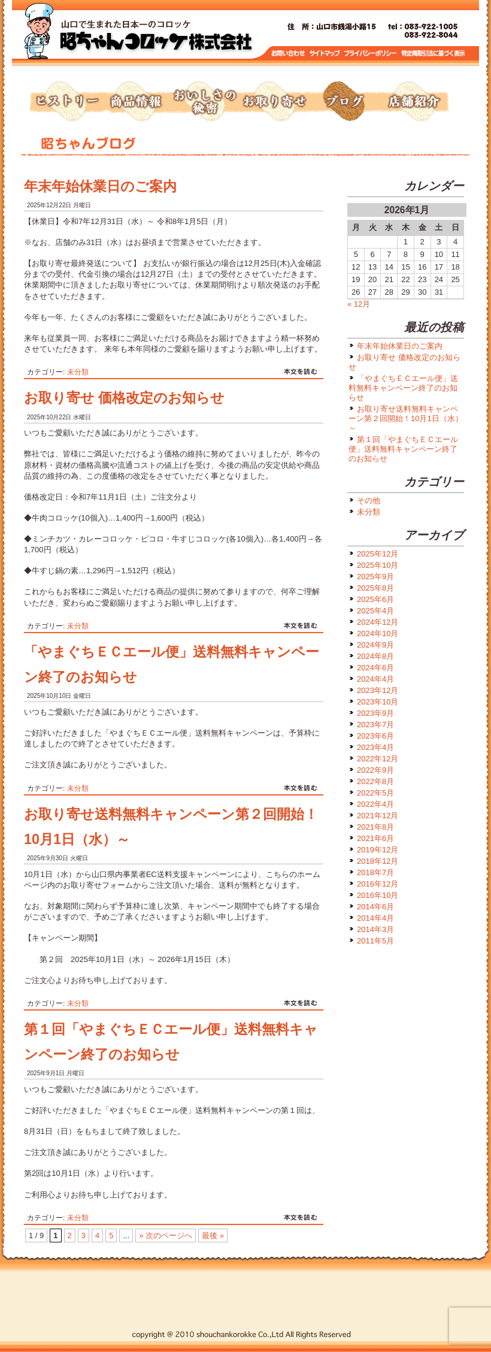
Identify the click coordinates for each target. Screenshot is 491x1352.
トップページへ (155, 36)
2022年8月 (375, 781)
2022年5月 (375, 792)
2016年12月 (377, 883)
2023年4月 (375, 747)
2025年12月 (377, 553)
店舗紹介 (413, 102)
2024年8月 (375, 656)
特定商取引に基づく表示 (433, 54)
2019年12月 (377, 849)
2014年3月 (375, 929)
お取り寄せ (274, 102)
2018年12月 (377, 861)
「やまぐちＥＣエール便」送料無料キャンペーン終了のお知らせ (403, 388)
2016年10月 (377, 895)
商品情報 (135, 102)
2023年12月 (377, 690)
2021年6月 (375, 838)
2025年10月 (377, 565)
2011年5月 (375, 940)
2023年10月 (377, 701)
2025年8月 (375, 587)
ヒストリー (66, 102)
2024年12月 (377, 622)
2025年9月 (375, 576)
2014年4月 (375, 918)
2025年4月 (375, 610)
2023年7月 (375, 724)
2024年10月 (377, 633)
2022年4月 (375, 804)
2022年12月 (377, 758)
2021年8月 (375, 826)
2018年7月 (375, 872)
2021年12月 (377, 815)
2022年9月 (375, 770)
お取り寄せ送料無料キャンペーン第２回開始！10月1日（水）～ (405, 418)
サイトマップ (325, 54)
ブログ (344, 102)
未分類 (78, 372)
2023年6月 (375, 735)
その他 (368, 500)
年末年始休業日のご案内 (100, 186)
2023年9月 (375, 713)
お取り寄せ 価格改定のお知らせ (124, 398)
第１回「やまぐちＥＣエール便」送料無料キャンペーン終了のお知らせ (403, 449)
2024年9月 (375, 644)
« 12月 (358, 304)
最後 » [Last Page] (213, 1235)
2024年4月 (375, 679)
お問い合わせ (288, 54)
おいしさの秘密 (205, 102)
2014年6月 (375, 906)
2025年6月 (375, 599)
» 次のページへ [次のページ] (165, 1235)
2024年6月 (375, 667)
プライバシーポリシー (371, 54)
